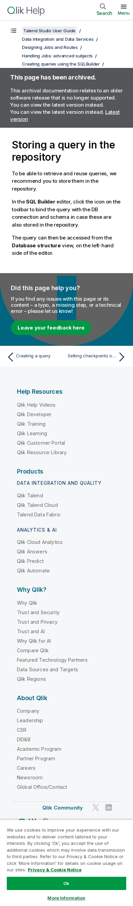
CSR (21, 730)
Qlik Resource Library (42, 452)
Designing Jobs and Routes (50, 47)
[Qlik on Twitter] (96, 807)
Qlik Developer (34, 414)
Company (28, 711)
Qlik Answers (32, 551)
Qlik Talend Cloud (37, 505)
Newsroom (30, 777)
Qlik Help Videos (36, 405)
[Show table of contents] (13, 30)
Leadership (30, 720)
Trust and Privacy (37, 622)
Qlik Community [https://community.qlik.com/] (62, 807)
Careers (26, 768)
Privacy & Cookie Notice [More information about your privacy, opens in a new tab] (55, 869)
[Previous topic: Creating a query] (35, 357)
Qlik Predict (30, 561)
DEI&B (23, 739)
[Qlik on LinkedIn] (109, 807)
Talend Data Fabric (39, 514)
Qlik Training (31, 424)
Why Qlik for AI (34, 641)
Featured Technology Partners (52, 660)
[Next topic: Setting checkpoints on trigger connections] (98, 357)
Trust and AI (31, 631)
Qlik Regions (31, 679)
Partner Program (36, 758)
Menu (124, 13)
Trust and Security (38, 612)
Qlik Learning (32, 433)
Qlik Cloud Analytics (40, 542)
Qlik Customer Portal (41, 443)
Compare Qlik (33, 650)
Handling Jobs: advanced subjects (57, 55)
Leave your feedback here (51, 327)
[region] (66, 862)
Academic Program (39, 749)
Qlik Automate (33, 570)
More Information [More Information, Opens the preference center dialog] (66, 898)
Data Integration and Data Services (58, 39)
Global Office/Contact (42, 787)
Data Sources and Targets (47, 669)
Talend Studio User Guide (49, 30)
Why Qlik (27, 603)
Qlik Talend (30, 495)
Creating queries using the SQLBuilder (61, 64)
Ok (66, 883)
